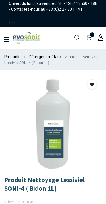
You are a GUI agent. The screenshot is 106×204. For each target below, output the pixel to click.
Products (12, 56)
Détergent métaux (45, 56)
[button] (92, 84)
